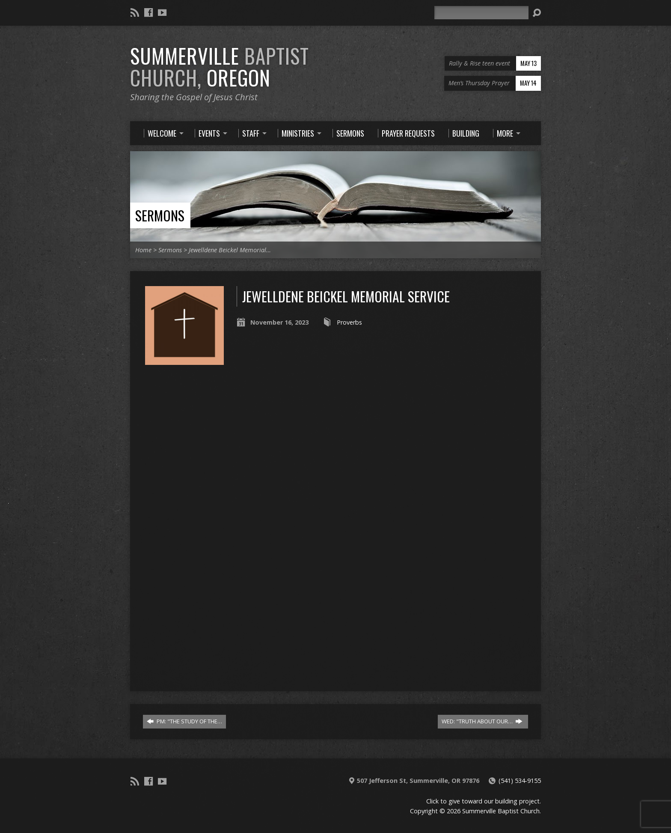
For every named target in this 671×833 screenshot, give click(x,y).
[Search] (481, 12)
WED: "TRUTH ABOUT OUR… (482, 721)
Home (143, 250)
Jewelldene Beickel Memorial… (230, 250)
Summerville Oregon (219, 67)
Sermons (159, 215)
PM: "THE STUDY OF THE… (184, 721)
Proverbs (349, 322)
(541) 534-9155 (520, 780)
